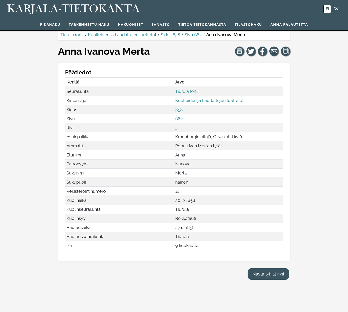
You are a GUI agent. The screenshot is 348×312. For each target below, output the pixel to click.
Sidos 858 (170, 34)
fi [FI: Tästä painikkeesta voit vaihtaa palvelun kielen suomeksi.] (327, 9)
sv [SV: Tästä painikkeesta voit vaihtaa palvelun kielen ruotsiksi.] (335, 9)
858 (179, 109)
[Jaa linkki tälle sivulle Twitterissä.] (251, 51)
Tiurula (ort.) (72, 34)
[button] (239, 51)
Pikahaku (50, 24)
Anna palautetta (289, 24)
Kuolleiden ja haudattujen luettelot (122, 34)
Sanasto (161, 24)
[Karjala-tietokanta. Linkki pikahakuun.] (73, 9)
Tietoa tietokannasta (202, 24)
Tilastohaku (248, 24)
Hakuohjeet (130, 24)
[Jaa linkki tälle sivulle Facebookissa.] (262, 51)
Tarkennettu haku (89, 24)
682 (179, 118)
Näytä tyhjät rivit (268, 274)
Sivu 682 (193, 34)
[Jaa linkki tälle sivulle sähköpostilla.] (274, 51)
